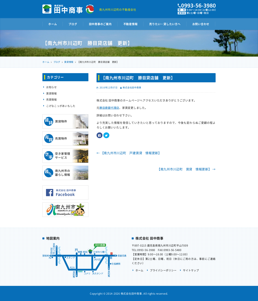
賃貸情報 (51, 93)
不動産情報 (130, 24)
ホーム (52, 24)
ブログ (73, 24)
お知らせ (51, 87)
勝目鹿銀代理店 (109, 108)
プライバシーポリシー (163, 270)
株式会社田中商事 (132, 87)
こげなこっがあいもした (60, 106)
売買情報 (51, 99)
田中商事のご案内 (100, 24)
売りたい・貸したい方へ (164, 24)
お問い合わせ (200, 24)
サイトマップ (191, 270)
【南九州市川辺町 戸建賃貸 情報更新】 (129, 153)
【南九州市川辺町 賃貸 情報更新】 (186, 169)
